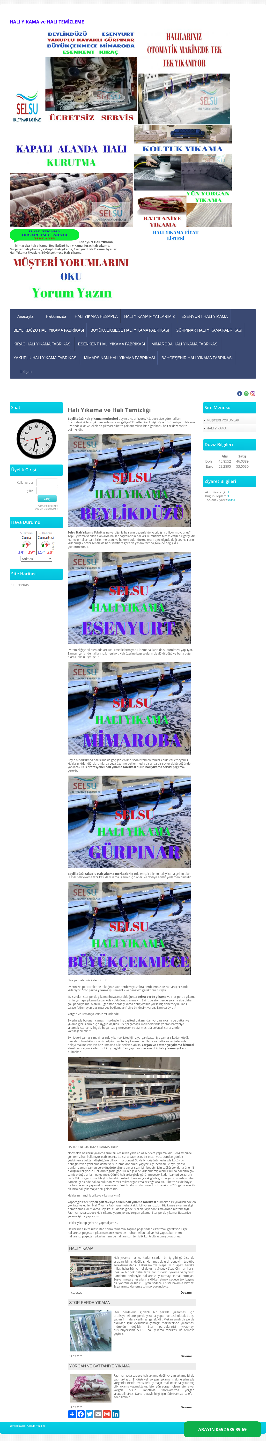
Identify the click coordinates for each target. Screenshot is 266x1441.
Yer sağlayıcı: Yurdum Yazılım (27, 1425)
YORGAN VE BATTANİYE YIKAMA (99, 1366)
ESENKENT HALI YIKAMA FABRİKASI (111, 344)
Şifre (30, 491)
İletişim (26, 372)
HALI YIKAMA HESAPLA (96, 316)
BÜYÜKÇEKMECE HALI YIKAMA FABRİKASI (129, 330)
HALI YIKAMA (81, 1248)
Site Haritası (20, 584)
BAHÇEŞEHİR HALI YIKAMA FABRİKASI (197, 358)
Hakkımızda (56, 316)
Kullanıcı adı (25, 483)
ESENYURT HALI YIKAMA (204, 316)
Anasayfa (25, 316)
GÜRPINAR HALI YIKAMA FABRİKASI (209, 330)
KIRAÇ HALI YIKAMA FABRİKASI (43, 344)
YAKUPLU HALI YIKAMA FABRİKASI (45, 358)
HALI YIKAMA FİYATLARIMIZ (149, 316)
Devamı (186, 1292)
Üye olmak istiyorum (46, 508)
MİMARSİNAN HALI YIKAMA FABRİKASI (119, 358)
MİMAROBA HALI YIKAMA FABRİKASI (185, 344)
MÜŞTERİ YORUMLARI (223, 420)
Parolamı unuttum (47, 505)
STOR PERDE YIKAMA (89, 1303)
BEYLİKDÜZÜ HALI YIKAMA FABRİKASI (49, 330)
